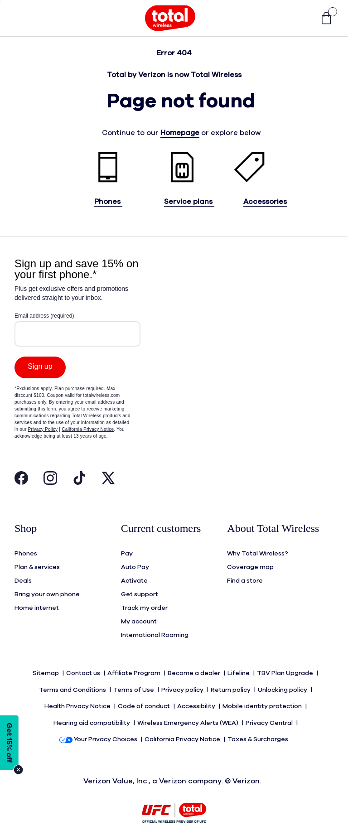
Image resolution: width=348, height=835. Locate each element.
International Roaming (154, 632)
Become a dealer (195, 670)
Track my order (144, 605)
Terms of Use (134, 684)
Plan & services (37, 564)
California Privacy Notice (183, 725)
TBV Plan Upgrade (285, 670)
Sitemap (46, 670)
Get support (139, 592)
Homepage (179, 132)
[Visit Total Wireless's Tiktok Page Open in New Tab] (79, 480)
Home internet (36, 605)
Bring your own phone (47, 592)
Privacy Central (270, 711)
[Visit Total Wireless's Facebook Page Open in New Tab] (21, 480)
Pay (127, 551)
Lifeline (239, 670)
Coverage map (250, 564)
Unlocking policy (283, 684)
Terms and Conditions (73, 684)
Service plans (189, 201)
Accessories (265, 201)
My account (139, 619)
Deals (23, 578)
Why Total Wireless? (257, 551)
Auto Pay (135, 564)
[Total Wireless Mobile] (170, 18)
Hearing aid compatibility (92, 711)
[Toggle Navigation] (21, 18)
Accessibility (197, 698)
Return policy (231, 684)
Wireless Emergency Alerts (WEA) (188, 711)
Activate (134, 578)
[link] (322, 18)
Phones (108, 201)
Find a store (245, 578)
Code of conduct (144, 698)
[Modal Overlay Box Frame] (77, 360)
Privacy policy (183, 684)
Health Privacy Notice (78, 698)
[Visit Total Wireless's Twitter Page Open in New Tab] (108, 480)
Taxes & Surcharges (258, 725)
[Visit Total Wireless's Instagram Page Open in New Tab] (50, 480)
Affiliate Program (134, 670)
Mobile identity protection (262, 698)
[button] (302, 18)
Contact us (84, 670)
